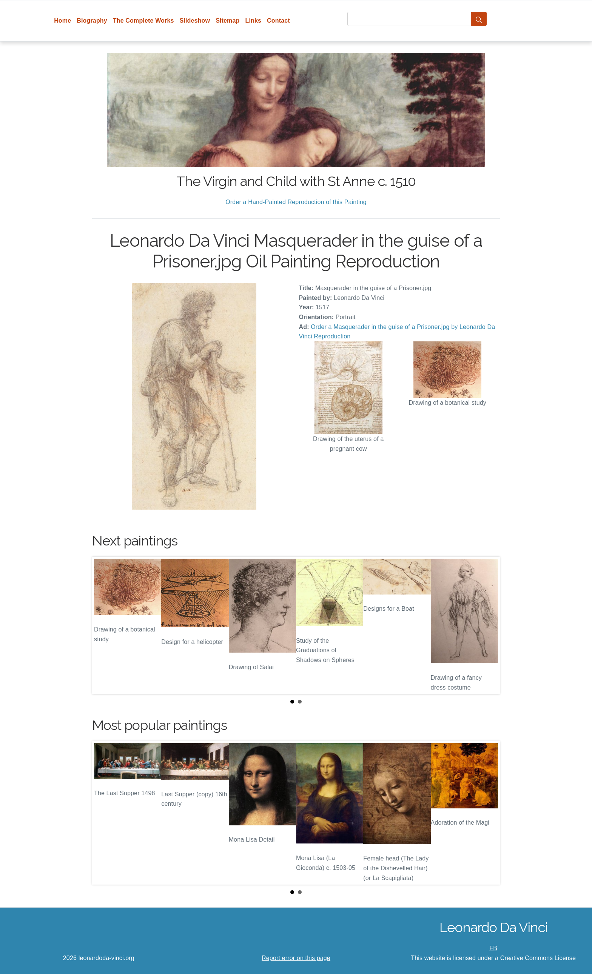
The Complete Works (143, 20)
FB (493, 948)
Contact (278, 20)
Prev (104, 625)
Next (488, 625)
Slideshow (195, 20)
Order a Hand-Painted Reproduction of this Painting (296, 202)
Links (253, 20)
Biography (92, 20)
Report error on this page (296, 958)
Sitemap (227, 20)
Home (62, 20)
